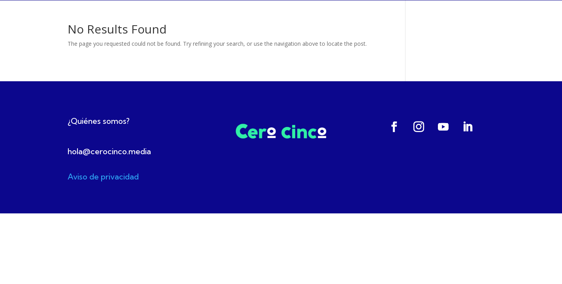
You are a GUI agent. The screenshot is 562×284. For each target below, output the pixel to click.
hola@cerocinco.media (109, 151)
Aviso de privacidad (103, 176)
